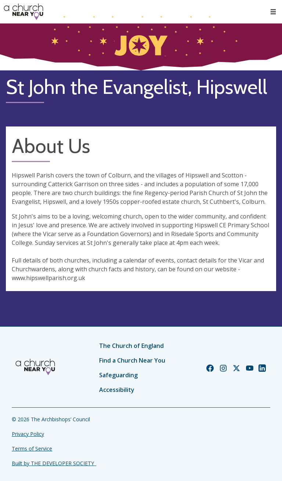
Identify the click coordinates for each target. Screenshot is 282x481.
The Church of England (131, 346)
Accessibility (116, 390)
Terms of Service (32, 448)
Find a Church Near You (132, 360)
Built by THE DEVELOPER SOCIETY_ (54, 463)
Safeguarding (118, 375)
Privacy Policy (28, 433)
